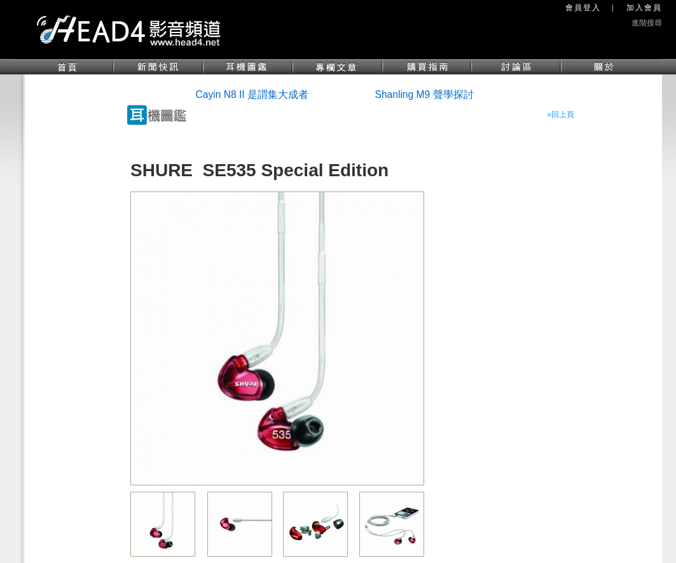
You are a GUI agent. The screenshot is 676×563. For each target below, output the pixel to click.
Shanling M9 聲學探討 (424, 94)
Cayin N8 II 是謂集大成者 (252, 94)
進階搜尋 (646, 22)
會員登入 (583, 7)
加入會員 (644, 7)
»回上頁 (560, 114)
